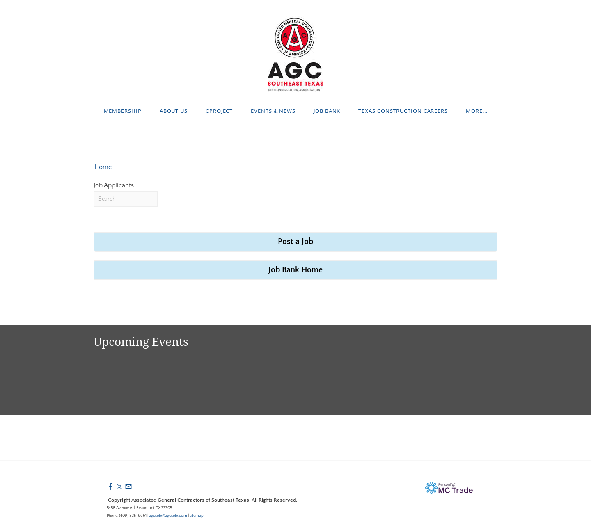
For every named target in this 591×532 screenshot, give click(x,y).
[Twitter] (119, 487)
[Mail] (128, 487)
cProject (219, 110)
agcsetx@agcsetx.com (168, 516)
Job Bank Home (295, 269)
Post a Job (295, 241)
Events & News (273, 110)
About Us (174, 110)
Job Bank (327, 110)
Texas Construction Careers (403, 110)
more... (476, 110)
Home (103, 167)
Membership (123, 110)
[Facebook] (110, 487)
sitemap (197, 516)
